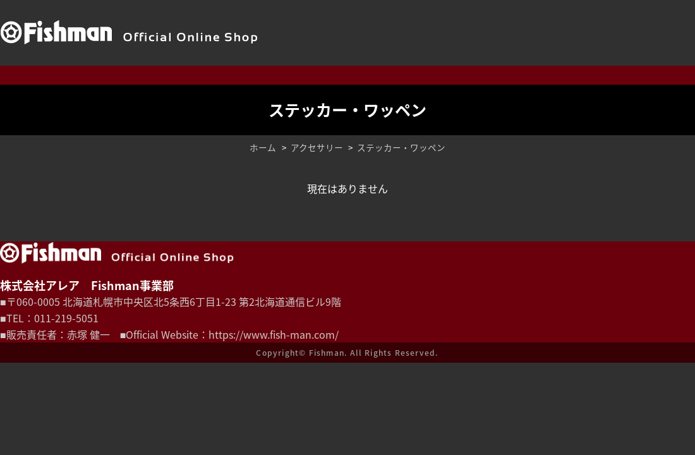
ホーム (263, 147)
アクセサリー (317, 147)
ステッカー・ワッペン (401, 147)
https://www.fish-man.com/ (273, 334)
